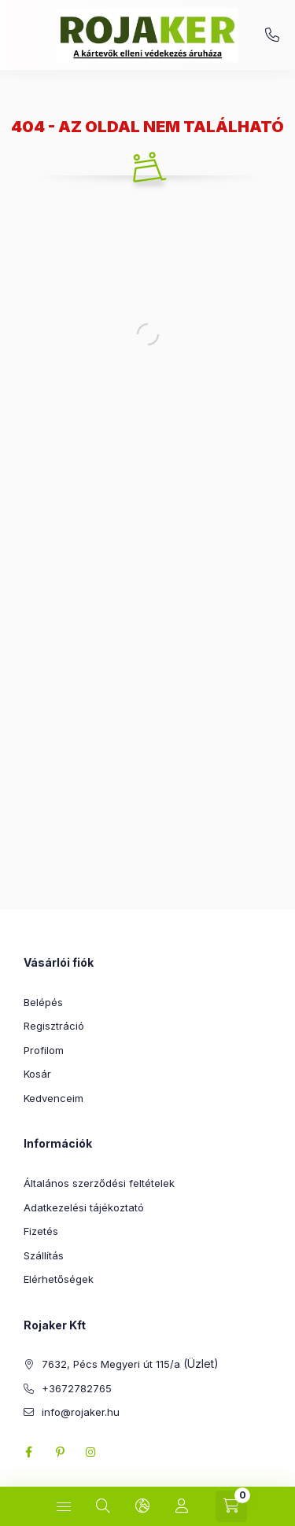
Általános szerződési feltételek (99, 1183)
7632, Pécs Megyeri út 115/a (111, 1364)
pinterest (60, 1452)
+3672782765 (272, 35)
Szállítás (44, 1255)
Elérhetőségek (59, 1279)
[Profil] (181, 1506)
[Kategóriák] (63, 1506)
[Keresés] (103, 1506)
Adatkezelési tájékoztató (84, 1207)
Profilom (44, 1050)
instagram (91, 1452)
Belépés (43, 1002)
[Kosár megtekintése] (231, 1506)
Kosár (37, 1073)
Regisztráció (54, 1025)
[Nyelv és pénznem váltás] (142, 1506)
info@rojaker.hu (81, 1412)
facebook (28, 1452)
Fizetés (41, 1231)
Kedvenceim (53, 1098)
